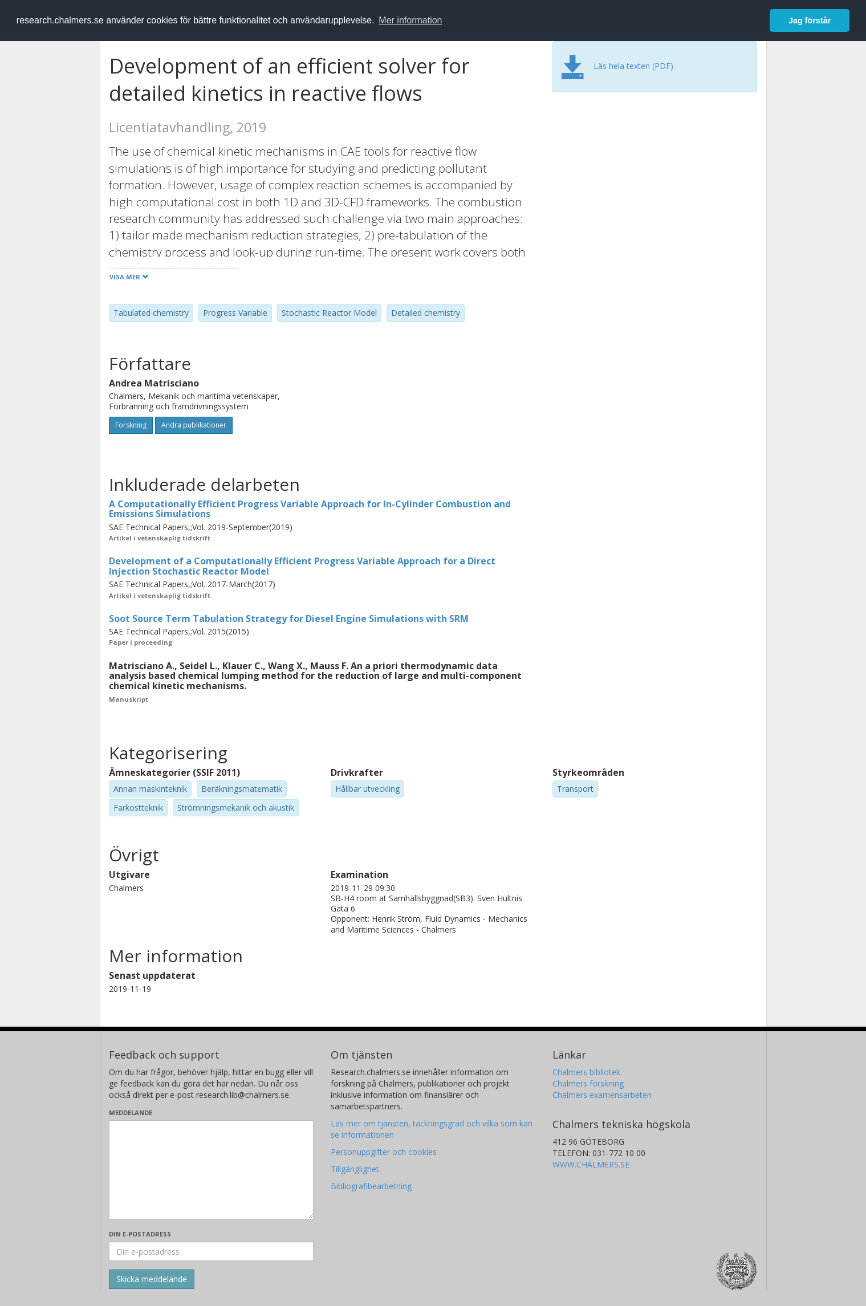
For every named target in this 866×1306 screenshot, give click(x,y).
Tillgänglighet (355, 1168)
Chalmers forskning (588, 1083)
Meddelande (130, 1112)
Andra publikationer (193, 425)
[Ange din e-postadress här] (211, 1251)
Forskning (131, 425)
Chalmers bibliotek (586, 1072)
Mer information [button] (410, 20)
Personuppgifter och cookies (384, 1151)
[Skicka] (151, 1279)
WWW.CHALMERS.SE (590, 1164)
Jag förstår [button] (809, 20)
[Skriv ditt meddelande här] (211, 1169)
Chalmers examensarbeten (602, 1094)
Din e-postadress (140, 1234)
